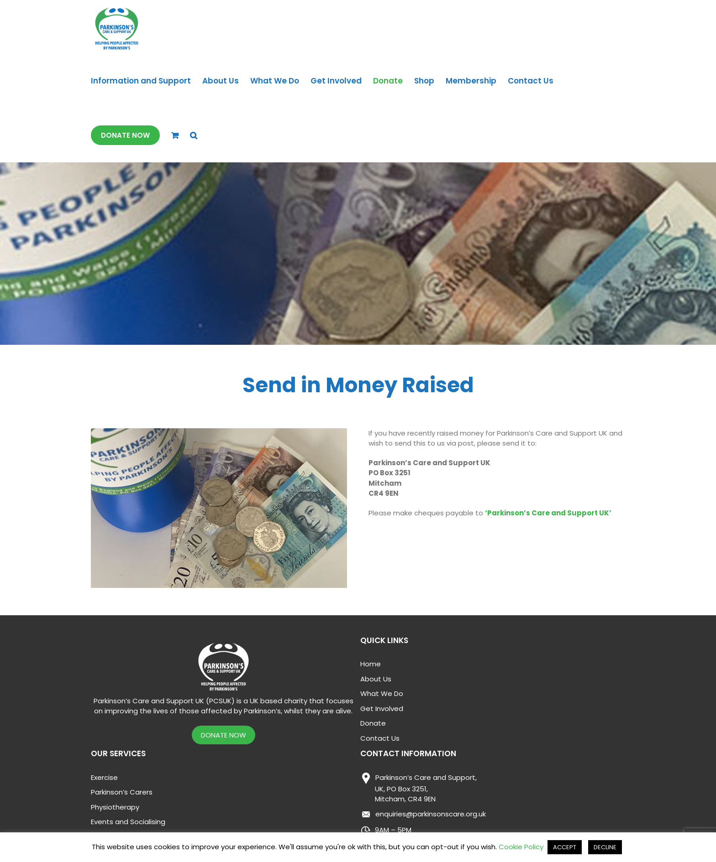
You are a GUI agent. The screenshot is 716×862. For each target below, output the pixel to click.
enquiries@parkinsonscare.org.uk (423, 814)
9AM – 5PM (385, 830)
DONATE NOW (223, 735)
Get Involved (381, 708)
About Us (375, 679)
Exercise (104, 777)
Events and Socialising (128, 821)
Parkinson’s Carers (122, 792)
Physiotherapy (115, 807)
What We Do (381, 693)
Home (370, 664)
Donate (373, 723)
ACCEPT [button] (564, 847)
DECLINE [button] (605, 847)
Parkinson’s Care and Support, (418, 788)
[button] (193, 135)
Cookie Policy (521, 847)
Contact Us (380, 738)
